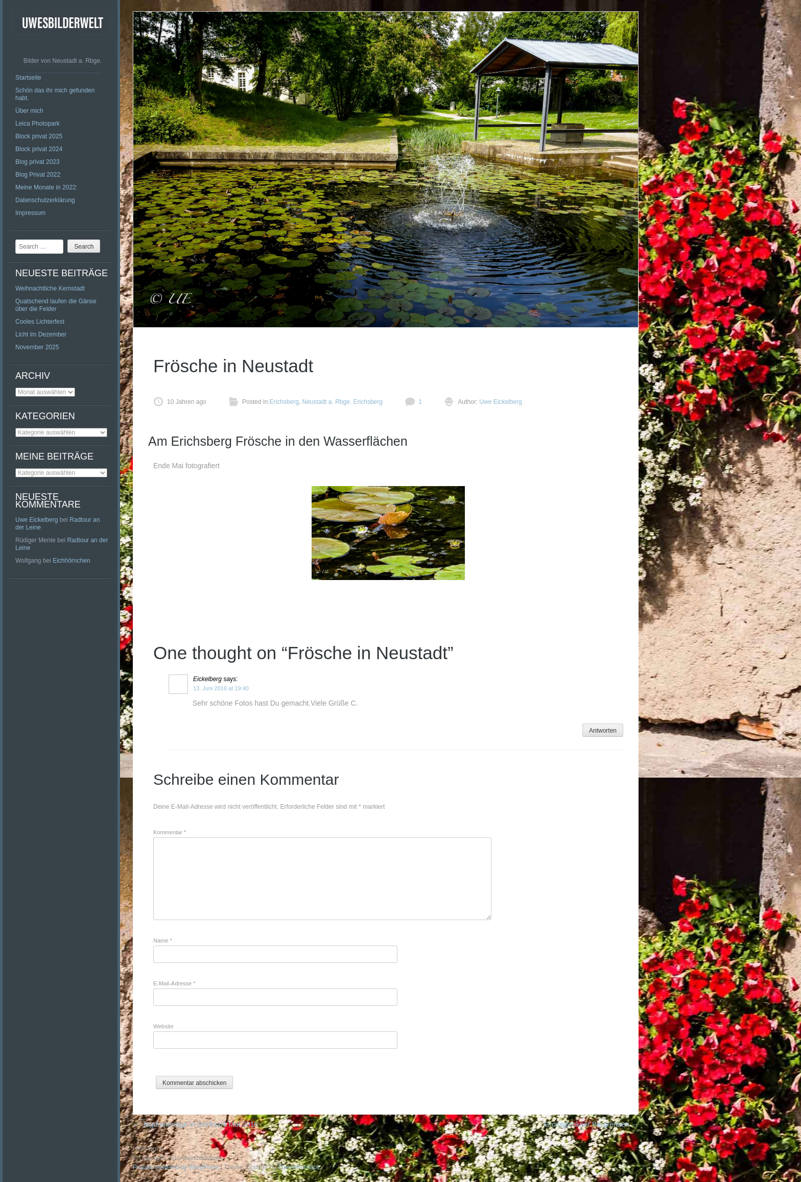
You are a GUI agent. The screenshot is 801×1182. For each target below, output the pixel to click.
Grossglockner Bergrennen (591, 1124)
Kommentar (169, 832)
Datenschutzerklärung (45, 200)
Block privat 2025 (38, 136)
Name (162, 940)
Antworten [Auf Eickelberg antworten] (603, 730)
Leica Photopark (37, 123)
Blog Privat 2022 (37, 174)
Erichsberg (283, 401)
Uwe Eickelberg (36, 519)
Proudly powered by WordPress (176, 1167)
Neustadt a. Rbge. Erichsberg (342, 401)
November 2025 (37, 347)
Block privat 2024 (38, 149)
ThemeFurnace (298, 1167)
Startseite (28, 77)
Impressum (30, 212)
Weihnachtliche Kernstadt (50, 288)
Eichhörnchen (71, 560)
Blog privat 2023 (37, 161)
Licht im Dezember (40, 334)
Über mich (29, 110)
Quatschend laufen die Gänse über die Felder (56, 305)
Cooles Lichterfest (39, 321)
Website (163, 1026)
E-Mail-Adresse (174, 983)
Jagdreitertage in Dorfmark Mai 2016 (195, 1124)
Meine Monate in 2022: (46, 187)
